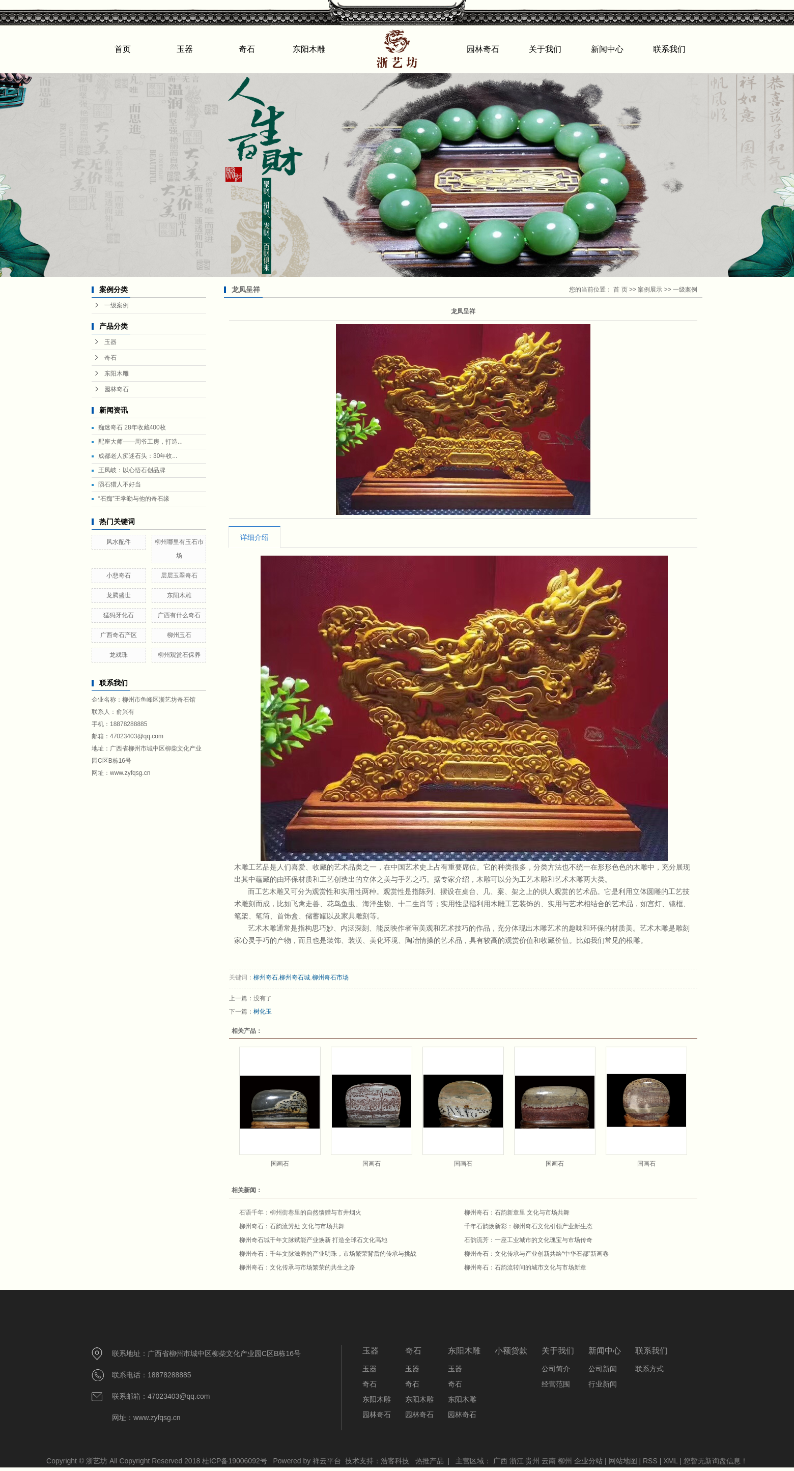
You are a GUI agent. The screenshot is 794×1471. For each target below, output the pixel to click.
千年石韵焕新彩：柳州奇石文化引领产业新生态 (528, 1226)
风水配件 (118, 541)
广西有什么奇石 (179, 615)
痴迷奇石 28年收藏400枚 (132, 427)
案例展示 (650, 289)
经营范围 (556, 1384)
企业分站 (588, 1461)
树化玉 (262, 1011)
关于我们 (545, 49)
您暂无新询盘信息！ (716, 1461)
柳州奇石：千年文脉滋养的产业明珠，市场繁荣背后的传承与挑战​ (327, 1253)
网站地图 (624, 1461)
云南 (549, 1461)
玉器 (185, 49)
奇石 (247, 49)
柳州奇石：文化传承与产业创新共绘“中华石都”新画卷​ (536, 1253)
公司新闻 (602, 1369)
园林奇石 (483, 49)
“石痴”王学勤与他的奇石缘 (133, 498)
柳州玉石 (179, 635)
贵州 (532, 1461)
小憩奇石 (118, 575)
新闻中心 (607, 49)
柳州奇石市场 (330, 977)
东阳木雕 (309, 49)
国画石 (280, 1163)
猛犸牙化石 (118, 615)
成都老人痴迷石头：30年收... (137, 455)
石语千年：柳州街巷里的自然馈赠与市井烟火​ (300, 1212)
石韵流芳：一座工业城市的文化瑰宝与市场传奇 (528, 1240)
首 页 (620, 289)
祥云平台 (327, 1461)
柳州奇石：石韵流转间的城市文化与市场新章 (525, 1267)
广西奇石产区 (118, 635)
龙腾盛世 (118, 595)
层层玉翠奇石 (179, 575)
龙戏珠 (118, 654)
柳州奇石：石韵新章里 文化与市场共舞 (517, 1212)
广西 (500, 1461)
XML (670, 1461)
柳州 (565, 1461)
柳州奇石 (265, 977)
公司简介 (556, 1369)
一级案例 (116, 305)
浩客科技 (395, 1461)
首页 (123, 49)
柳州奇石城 (294, 977)
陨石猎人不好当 (119, 484)
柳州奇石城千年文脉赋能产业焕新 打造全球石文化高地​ (313, 1240)
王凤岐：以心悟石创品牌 (131, 470)
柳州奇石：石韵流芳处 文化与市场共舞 (292, 1226)
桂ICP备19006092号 (234, 1461)
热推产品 (429, 1461)
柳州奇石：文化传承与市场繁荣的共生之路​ (297, 1267)
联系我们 (669, 49)
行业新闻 (602, 1384)
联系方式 (649, 1369)
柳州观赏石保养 (179, 654)
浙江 (516, 1461)
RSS (650, 1461)
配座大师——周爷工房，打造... (140, 441)
